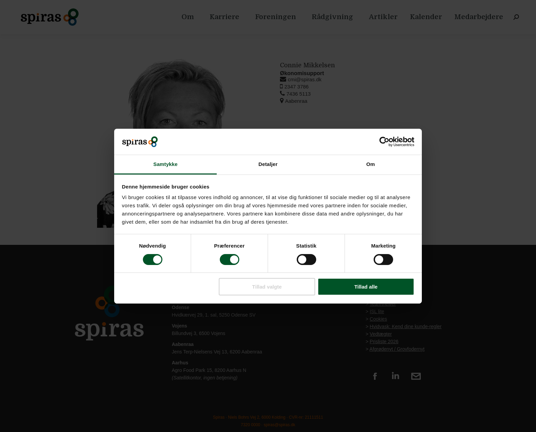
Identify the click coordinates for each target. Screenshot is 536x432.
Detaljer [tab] (268, 164)
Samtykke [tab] (165, 164)
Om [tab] (370, 164)
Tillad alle (365, 287)
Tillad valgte (267, 287)
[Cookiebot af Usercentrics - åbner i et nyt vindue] (384, 142)
